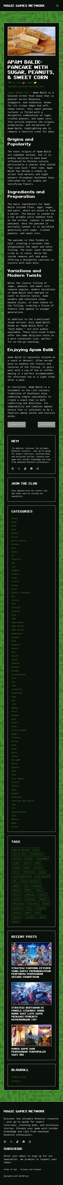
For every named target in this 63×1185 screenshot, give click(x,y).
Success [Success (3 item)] (17, 912)
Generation (17, 633)
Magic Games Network (24, 5)
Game (14, 618)
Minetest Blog (19, 1077)
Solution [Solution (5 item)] (40, 908)
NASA (14, 719)
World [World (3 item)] (15, 921)
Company (15, 570)
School (15, 756)
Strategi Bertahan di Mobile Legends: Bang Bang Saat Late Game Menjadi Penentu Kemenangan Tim (28, 1013)
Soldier (15, 786)
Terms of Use (10, 1169)
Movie (14, 711)
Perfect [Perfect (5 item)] (17, 899)
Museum (15, 715)
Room (14, 745)
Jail (14, 678)
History (15, 667)
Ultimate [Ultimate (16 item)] (30, 917)
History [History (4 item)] (38, 867)
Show (14, 771)
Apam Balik (12, 86)
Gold (14, 641)
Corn (19, 86)
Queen (14, 734)
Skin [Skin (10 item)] (29, 908)
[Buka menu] (57, 6)
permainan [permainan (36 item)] (30, 899)
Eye (13, 596)
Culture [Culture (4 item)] (17, 858)
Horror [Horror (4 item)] (16, 872)
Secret (15, 763)
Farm (14, 604)
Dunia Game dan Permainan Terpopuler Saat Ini (29, 1051)
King (14, 697)
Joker (14, 685)
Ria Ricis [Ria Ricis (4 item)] (33, 903)
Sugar (36, 86)
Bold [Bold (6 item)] (36, 849)
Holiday (15, 671)
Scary (14, 752)
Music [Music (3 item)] (39, 890)
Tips (14, 804)
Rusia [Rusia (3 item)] (45, 903)
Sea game (16, 760)
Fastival (16, 607)
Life (14, 704)
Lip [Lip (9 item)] (25, 885)
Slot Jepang (17, 778)
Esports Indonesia (21, 592)
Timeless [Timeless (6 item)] (17, 917)
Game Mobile (17, 622)
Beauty (15, 533)
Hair (14, 652)
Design (15, 585)
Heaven (15, 659)
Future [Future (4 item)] (27, 863)
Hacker (15, 648)
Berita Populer (19, 540)
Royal (14, 748)
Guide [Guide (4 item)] (27, 867)
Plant (14, 726)
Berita (15, 537)
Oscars (15, 722)
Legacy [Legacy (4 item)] (16, 885)
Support (15, 793)
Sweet (41, 86)
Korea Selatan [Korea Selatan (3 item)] (42, 876)
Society (15, 782)
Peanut (31, 86)
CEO (13, 563)
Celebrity (16, 559)
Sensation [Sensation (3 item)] (18, 908)
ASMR (14, 526)
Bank (14, 529)
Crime (14, 578)
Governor (16, 644)
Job (13, 682)
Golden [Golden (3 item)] (16, 867)
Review (15, 741)
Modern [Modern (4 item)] (28, 890)
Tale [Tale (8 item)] (37, 912)
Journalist (17, 689)
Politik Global (19, 730)
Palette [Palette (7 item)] (42, 894)
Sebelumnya (16, 424)
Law (13, 700)
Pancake (25, 86)
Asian (14, 522)
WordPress (24, 1176)
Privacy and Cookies (31, 1169)
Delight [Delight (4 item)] (29, 858)
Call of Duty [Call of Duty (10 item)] (19, 854)
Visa (14, 815)
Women (14, 823)
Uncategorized (19, 812)
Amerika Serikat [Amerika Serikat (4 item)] (21, 849)
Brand (14, 552)
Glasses (15, 637)
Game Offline (18, 626)
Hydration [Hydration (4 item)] (29, 872)
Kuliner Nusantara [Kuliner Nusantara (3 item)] (30, 881)
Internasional (19, 674)
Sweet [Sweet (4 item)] (28, 912)
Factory (15, 600)
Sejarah (15, 767)
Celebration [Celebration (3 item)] (37, 854)
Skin (14, 775)
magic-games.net (18, 92)
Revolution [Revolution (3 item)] (18, 903)
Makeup (15, 708)
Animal (15, 518)
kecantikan (17, 693)
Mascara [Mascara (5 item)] (17, 890)
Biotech (15, 544)
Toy (13, 808)
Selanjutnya (46, 424)
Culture (15, 581)
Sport (14, 789)
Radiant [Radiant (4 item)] (43, 899)
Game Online (17, 630)
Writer (15, 827)
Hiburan (15, 663)
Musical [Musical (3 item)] (17, 894)
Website (15, 819)
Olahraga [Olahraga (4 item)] (29, 894)
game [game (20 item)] (37, 863)
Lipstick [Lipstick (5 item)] (36, 885)
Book (14, 548)
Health (15, 656)
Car (13, 555)
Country (29, 83)
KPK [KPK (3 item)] (14, 881)
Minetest (16, 1081)
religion (16, 737)
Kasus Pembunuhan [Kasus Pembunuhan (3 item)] (21, 876)
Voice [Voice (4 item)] (42, 917)
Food (14, 615)
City (14, 567)
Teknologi (16, 797)
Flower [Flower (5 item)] (16, 863)
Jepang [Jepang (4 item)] (42, 872)
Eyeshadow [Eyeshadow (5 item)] (42, 858)
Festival (16, 611)
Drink (14, 589)
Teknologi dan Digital (23, 801)
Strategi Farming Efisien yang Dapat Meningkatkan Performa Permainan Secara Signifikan (31, 972)
